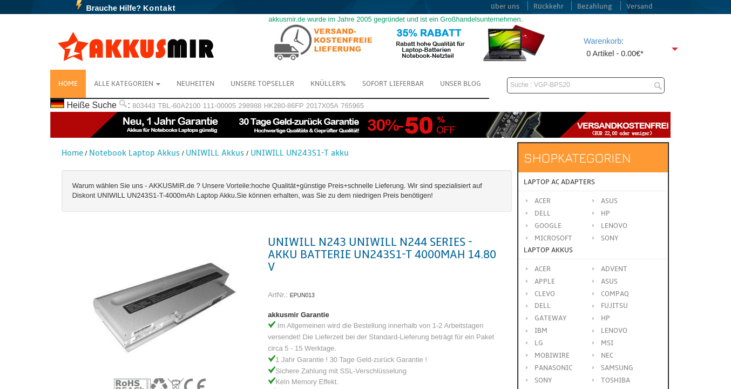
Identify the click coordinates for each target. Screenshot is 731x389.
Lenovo (614, 226)
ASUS (609, 281)
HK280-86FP (284, 106)
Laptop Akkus (548, 250)
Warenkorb (602, 41)
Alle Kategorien (127, 83)
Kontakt (159, 8)
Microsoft (553, 238)
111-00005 (219, 106)
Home (68, 83)
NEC (607, 355)
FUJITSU (614, 305)
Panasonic (553, 368)
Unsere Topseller (262, 83)
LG (538, 343)
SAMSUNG (617, 368)
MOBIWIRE (552, 355)
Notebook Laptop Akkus (134, 153)
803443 (143, 106)
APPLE (544, 281)
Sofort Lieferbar (393, 83)
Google (547, 226)
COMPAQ (615, 294)
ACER (542, 269)
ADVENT (614, 269)
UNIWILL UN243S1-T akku (300, 153)
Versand (639, 6)
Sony (610, 238)
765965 (352, 106)
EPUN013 (302, 295)
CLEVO (544, 294)
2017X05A (322, 106)
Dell (542, 213)
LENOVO (614, 330)
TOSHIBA (615, 380)
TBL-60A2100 (179, 106)
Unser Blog (460, 83)
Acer (542, 201)
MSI (607, 343)
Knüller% (328, 83)
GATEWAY (550, 318)
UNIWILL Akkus (215, 153)
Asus (609, 201)
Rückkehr (548, 6)
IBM (540, 330)
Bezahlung (594, 6)
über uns (505, 6)
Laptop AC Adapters (559, 182)
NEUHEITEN (195, 83)
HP (605, 213)
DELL (542, 305)
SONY (543, 380)
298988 (250, 106)
